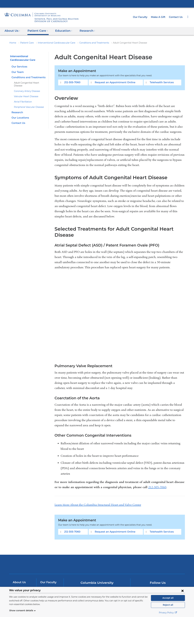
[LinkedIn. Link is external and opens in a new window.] (172, 584)
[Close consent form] (182, 590)
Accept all (168, 598)
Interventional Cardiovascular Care (52, 43)
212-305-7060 (71, 82)
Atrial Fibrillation (21, 99)
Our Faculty (142, 17)
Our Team (17, 72)
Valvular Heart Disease (25, 93)
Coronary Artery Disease (26, 88)
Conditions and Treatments (86, 43)
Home (12, 43)
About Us (19, 576)
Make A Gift (159, 17)
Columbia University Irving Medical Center (97, 4)
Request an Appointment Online (114, 82)
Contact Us (176, 17)
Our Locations (20, 115)
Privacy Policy (167, 612)
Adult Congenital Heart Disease (29, 83)
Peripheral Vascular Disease (27, 104)
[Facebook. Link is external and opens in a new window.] (143, 584)
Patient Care (25, 43)
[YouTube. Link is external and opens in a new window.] (162, 584)
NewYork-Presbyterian (97, 560)
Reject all (168, 605)
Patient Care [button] (36, 30)
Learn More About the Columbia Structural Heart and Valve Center (98, 498)
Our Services (19, 66)
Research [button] (84, 30)
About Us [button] (12, 30)
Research (17, 109)
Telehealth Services (160, 82)
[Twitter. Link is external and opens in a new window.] (153, 584)
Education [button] (61, 30)
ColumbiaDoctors (140, 558)
